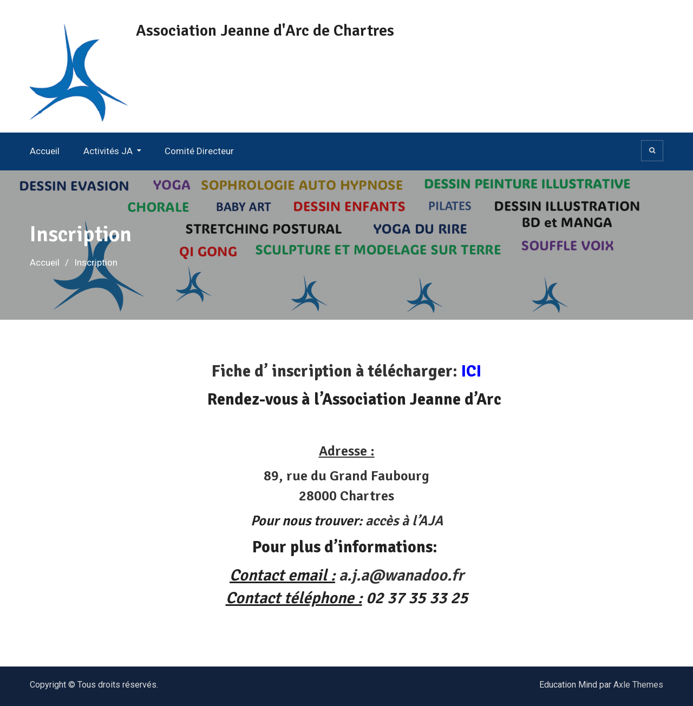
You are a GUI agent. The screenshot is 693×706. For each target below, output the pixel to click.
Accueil (45, 151)
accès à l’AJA (404, 521)
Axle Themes (638, 684)
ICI (471, 371)
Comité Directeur (199, 151)
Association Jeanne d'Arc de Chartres (265, 31)
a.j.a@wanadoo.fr (401, 575)
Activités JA (108, 151)
